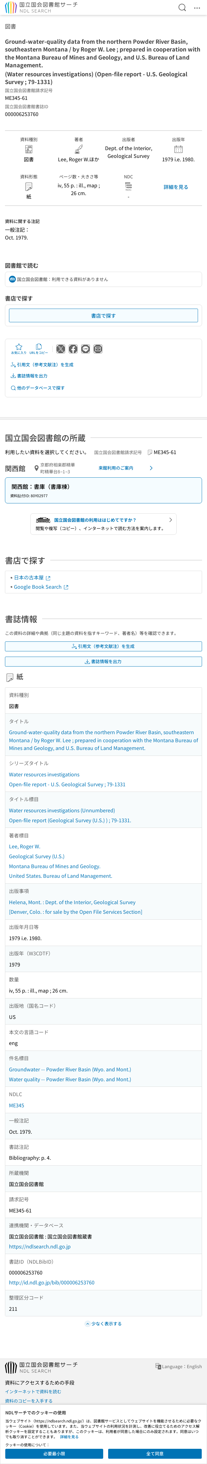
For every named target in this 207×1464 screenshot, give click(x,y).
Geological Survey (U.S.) (36, 856)
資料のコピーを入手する (29, 1401)
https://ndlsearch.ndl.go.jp (40, 1246)
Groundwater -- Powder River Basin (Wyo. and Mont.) (70, 1069)
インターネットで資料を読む (33, 1391)
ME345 (16, 1105)
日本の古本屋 (32, 577)
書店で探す (103, 315)
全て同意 (155, 1453)
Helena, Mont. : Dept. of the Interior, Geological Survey (72, 902)
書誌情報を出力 (28, 376)
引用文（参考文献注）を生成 (41, 364)
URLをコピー (38, 349)
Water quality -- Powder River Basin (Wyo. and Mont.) (70, 1079)
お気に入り (19, 349)
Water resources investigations (44, 774)
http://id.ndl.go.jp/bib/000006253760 (52, 1282)
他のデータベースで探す (37, 388)
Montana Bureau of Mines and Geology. (54, 866)
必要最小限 (54, 1453)
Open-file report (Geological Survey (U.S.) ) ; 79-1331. (70, 820)
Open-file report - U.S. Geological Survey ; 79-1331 (67, 784)
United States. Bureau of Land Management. (60, 875)
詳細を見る (176, 186)
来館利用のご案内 (127, 468)
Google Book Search (41, 586)
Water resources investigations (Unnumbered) (62, 810)
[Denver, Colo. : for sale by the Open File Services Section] (75, 911)
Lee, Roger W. (24, 846)
